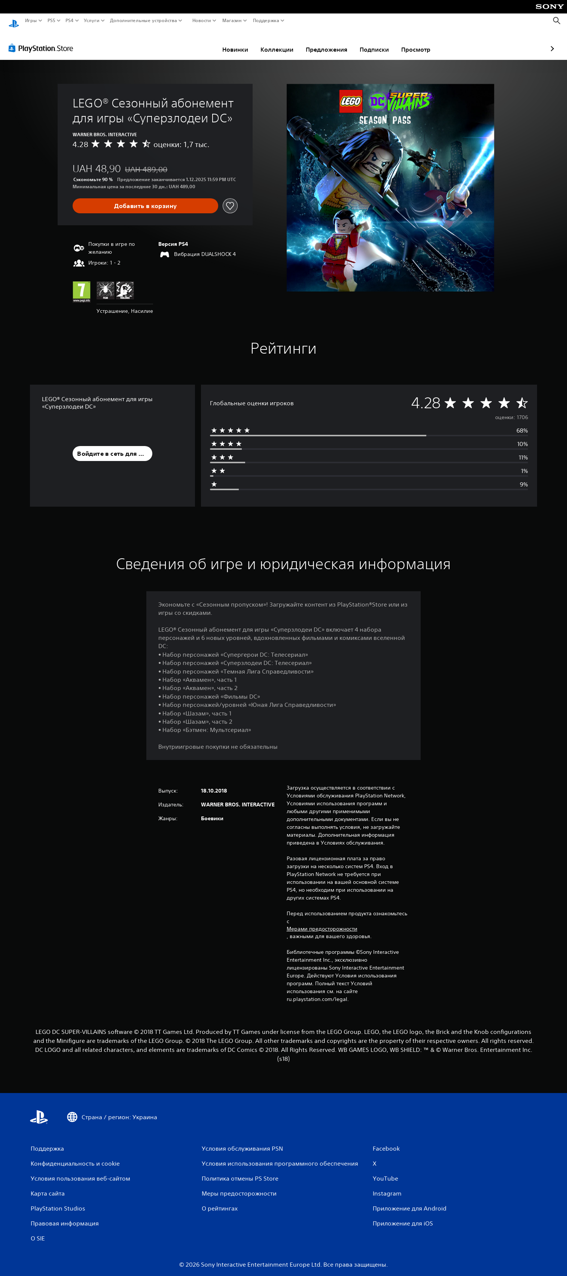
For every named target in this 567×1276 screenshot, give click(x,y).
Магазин (232, 21)
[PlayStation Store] (43, 41)
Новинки (191, 42)
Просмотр (372, 42)
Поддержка (266, 21)
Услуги (92, 21)
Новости (201, 21)
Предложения (283, 42)
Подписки (330, 42)
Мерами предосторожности (322, 921)
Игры (31, 21)
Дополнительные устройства (143, 21)
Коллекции (233, 42)
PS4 (69, 21)
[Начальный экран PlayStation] (13, 20)
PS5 (51, 21)
